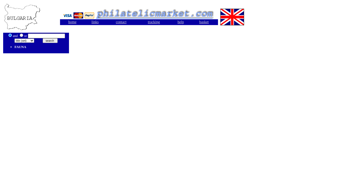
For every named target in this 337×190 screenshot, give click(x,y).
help (180, 22)
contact (121, 22)
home (72, 22)
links (95, 22)
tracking (154, 22)
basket (204, 22)
